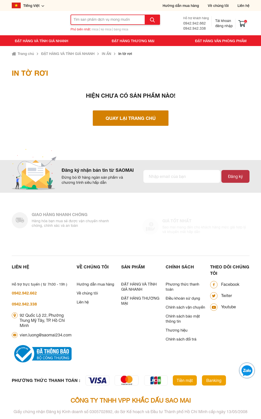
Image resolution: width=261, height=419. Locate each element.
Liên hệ (243, 5)
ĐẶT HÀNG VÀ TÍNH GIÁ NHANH (41, 41)
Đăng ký (235, 176)
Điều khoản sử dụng (183, 298)
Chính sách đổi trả (181, 339)
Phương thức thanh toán (182, 286)
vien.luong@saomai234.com (46, 335)
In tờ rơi (125, 53)
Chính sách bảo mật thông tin (183, 318)
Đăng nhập (224, 26)
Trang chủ (26, 53)
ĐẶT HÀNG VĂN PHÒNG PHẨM (220, 41)
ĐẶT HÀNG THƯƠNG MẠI (133, 41)
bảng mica (121, 29)
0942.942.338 (194, 28)
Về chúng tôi (218, 5)
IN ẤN (106, 53)
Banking (213, 380)
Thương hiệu (176, 330)
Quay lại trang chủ (131, 118)
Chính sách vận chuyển (185, 307)
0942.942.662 (194, 23)
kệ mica (106, 29)
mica (95, 29)
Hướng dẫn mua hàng (181, 5)
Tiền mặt (185, 380)
